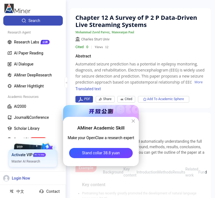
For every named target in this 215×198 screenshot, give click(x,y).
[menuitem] (33, 21)
